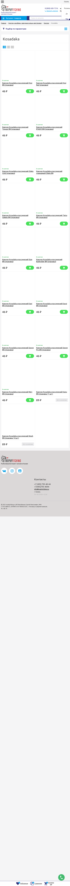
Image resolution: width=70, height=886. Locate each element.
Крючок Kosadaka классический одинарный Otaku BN (49, 172)
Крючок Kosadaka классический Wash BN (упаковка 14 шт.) (17, 437)
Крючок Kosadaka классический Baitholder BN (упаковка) (49, 261)
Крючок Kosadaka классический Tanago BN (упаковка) (15, 128)
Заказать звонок (52, 11)
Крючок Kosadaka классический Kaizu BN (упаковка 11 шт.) (51, 393)
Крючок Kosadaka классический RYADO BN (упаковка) (49, 128)
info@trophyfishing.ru (41, 489)
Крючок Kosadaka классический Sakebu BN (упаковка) (15, 216)
